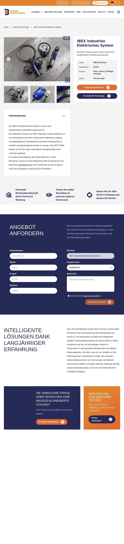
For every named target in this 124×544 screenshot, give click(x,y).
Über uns (102, 12)
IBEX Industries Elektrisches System (47, 27)
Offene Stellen (63, 3)
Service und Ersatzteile (80, 3)
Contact (111, 12)
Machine (71, 251)
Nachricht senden (99, 302)
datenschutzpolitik (91, 296)
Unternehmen (16, 251)
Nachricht (71, 274)
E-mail (13, 274)
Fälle (79, 12)
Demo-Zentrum (89, 12)
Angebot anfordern (97, 87)
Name (13, 262)
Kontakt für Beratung (97, 96)
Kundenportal (100, 2)
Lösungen (37, 12)
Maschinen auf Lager (53, 12)
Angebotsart (73, 262)
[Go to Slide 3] (69, 94)
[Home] (14, 12)
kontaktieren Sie (25, 165)
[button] (37, 59)
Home (6, 27)
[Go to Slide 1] (16, 94)
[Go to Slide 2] (42, 94)
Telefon (14, 285)
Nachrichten (69, 12)
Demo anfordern (102, 419)
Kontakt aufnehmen (52, 422)
